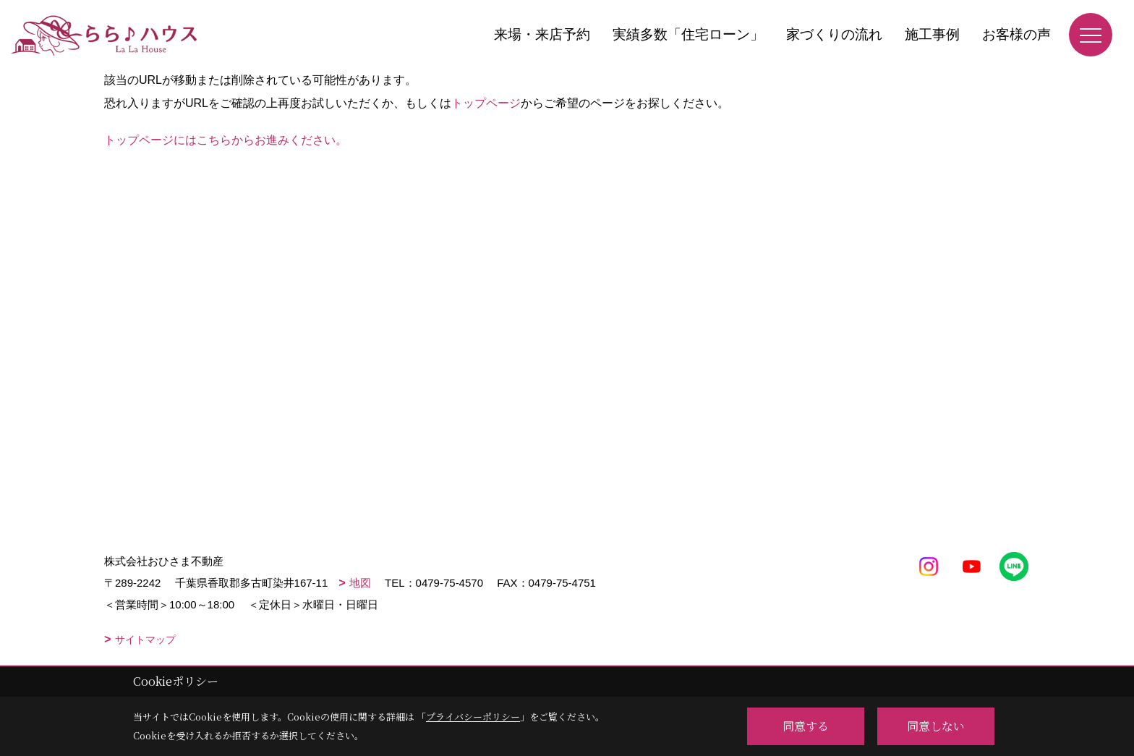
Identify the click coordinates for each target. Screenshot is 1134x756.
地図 (360, 583)
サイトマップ (145, 639)
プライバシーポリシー (473, 716)
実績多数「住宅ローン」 (688, 34)
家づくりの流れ (834, 34)
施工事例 (932, 34)
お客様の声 (1016, 34)
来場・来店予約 (542, 34)
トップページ (486, 103)
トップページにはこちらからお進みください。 (225, 140)
